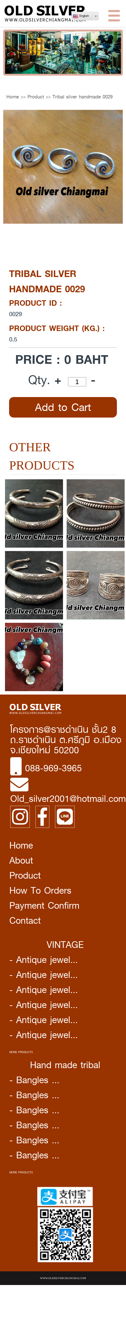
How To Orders (40, 890)
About (21, 860)
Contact (25, 920)
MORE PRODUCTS (21, 1052)
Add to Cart (63, 407)
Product (36, 97)
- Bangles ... (34, 1080)
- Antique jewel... (43, 959)
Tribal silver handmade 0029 (83, 97)
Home (12, 97)
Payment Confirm (44, 905)
